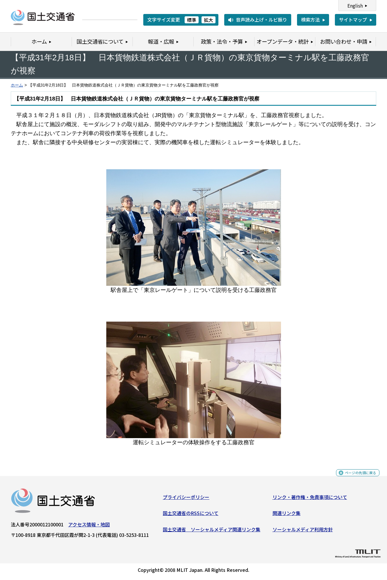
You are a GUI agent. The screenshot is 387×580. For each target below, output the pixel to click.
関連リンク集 (287, 515)
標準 (191, 19)
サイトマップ (353, 19)
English (355, 5)
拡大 (208, 19)
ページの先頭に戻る (355, 478)
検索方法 (310, 19)
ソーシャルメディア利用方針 (303, 531)
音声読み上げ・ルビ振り (261, 19)
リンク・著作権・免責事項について (310, 499)
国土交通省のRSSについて (190, 515)
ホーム (17, 85)
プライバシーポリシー (186, 499)
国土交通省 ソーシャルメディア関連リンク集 (211, 531)
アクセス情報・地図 (89, 526)
